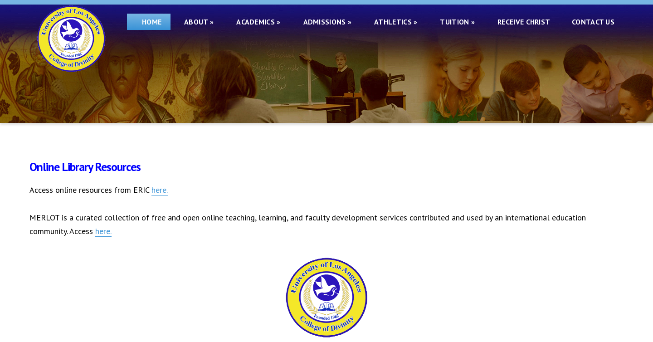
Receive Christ (525, 21)
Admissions (327, 21)
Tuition (457, 21)
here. (159, 190)
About (199, 21)
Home (148, 21)
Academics (258, 21)
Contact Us (593, 21)
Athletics (395, 21)
